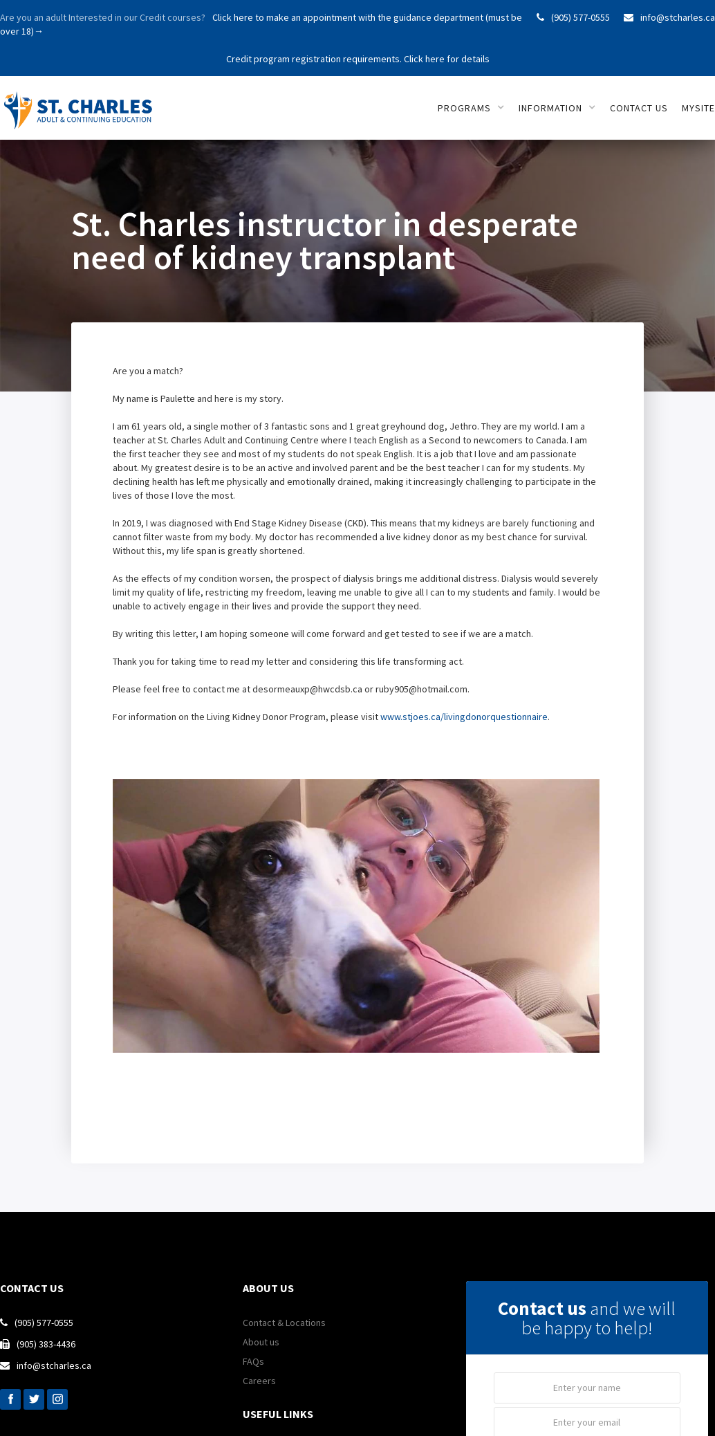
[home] (81, 102)
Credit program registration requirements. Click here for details (358, 59)
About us (261, 1342)
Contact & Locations (284, 1322)
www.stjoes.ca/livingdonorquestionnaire (464, 716)
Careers (259, 1380)
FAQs (253, 1361)
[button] (471, 108)
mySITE (698, 108)
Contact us (639, 108)
